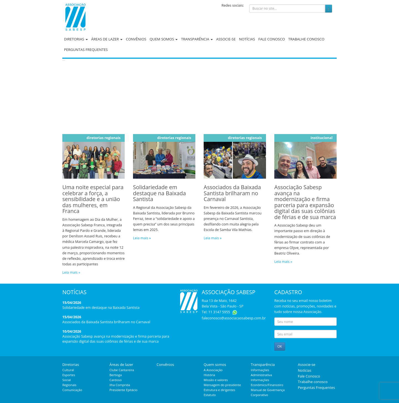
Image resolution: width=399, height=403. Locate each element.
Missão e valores (216, 380)
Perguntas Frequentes (86, 49)
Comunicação (72, 390)
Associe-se (226, 39)
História (209, 375)
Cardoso (115, 380)
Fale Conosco (271, 39)
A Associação (213, 370)
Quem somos (164, 39)
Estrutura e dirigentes (219, 390)
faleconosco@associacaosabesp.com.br (234, 318)
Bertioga (115, 375)
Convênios (136, 39)
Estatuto (210, 395)
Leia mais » (71, 272)
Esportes (68, 375)
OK (279, 346)
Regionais (69, 385)
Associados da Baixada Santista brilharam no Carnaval (106, 322)
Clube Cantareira (121, 370)
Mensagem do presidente (222, 385)
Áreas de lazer (106, 39)
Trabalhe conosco (306, 39)
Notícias (247, 39)
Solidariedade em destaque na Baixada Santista (100, 307)
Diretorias (76, 39)
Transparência (197, 39)
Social (66, 380)
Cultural (68, 370)
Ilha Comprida (119, 385)
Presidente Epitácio (123, 390)
